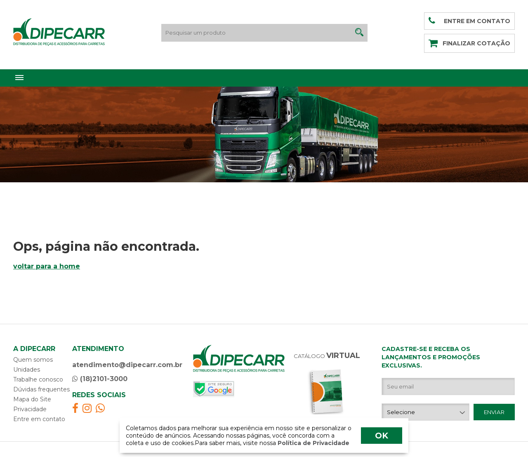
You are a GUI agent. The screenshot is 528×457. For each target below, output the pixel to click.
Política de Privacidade (312, 443)
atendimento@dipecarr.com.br (127, 365)
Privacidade (30, 409)
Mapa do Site (32, 399)
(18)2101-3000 (99, 379)
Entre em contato (39, 419)
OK (381, 436)
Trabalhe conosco (38, 379)
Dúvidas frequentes (41, 389)
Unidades (26, 369)
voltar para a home (46, 266)
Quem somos (33, 359)
